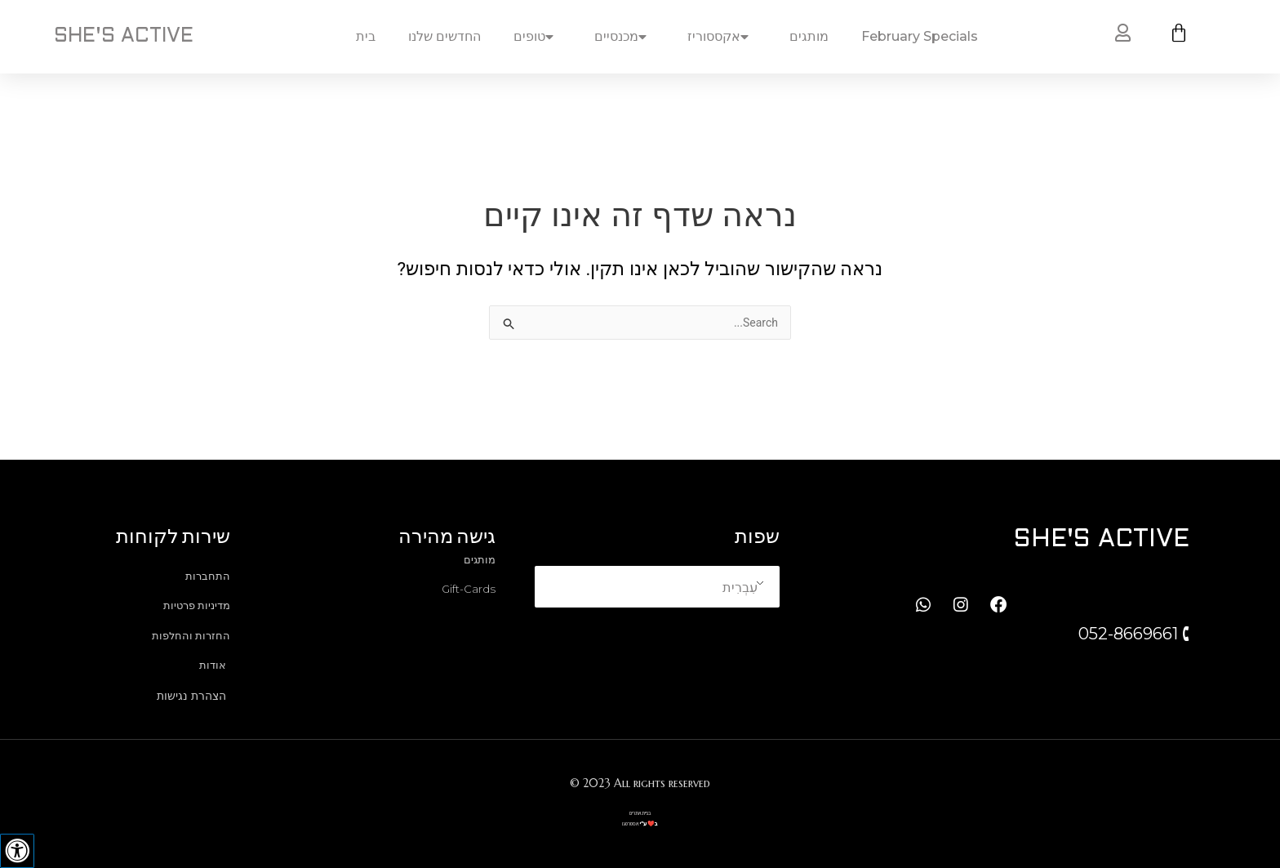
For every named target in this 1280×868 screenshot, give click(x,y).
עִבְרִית (740, 583)
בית (366, 36)
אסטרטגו (630, 824)
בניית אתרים (640, 813)
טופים (537, 36)
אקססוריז (722, 36)
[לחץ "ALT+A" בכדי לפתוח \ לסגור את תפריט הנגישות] (17, 851)
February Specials (919, 36)
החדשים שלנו (444, 36)
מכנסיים (624, 36)
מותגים (809, 36)
